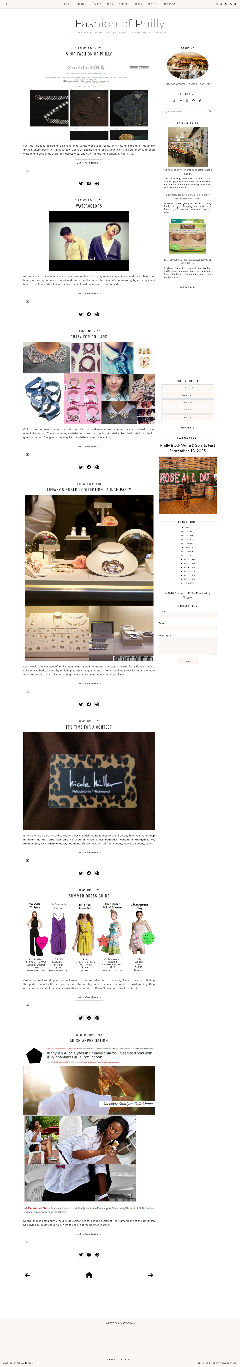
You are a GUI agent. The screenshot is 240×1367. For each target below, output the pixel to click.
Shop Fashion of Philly (89, 54)
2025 (188, 527)
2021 (187, 539)
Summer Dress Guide (89, 896)
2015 (187, 563)
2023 (187, 531)
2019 (188, 547)
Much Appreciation (89, 1040)
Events (138, 4)
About (168, 4)
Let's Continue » (89, 162)
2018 (187, 551)
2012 (187, 575)
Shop (151, 4)
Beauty (96, 4)
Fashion (81, 4)
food (188, 410)
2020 (187, 543)
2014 (187, 567)
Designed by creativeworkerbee (217, 1363)
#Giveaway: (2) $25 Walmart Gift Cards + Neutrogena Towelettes (187, 196)
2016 (187, 559)
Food (110, 4)
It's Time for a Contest (89, 727)
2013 (187, 571)
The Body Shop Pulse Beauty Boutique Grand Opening (188, 171)
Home (67, 4)
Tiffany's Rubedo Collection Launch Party (89, 489)
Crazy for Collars (89, 337)
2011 (187, 579)
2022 (187, 535)
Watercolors (89, 206)
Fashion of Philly (120, 23)
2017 (187, 555)
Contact (127, 1359)
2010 (187, 583)
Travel (123, 4)
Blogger (187, 597)
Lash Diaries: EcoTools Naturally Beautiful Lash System (187, 261)
